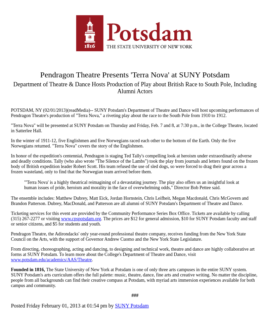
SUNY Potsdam (132, 305)
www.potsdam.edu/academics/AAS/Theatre (51, 259)
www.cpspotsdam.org (81, 218)
